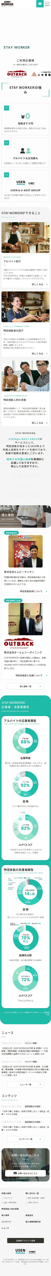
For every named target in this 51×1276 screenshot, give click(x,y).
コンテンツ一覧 (25, 1139)
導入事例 (5, 1215)
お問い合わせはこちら (27, 1173)
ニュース (5, 1228)
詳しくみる (37, 284)
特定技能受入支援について (29, 675)
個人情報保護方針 (33, 1221)
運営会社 (29, 1215)
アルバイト (8, 1198)
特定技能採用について (31, 591)
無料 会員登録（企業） (37, 1198)
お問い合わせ (40, 3)
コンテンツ (6, 1221)
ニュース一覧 (25, 1084)
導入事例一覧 (25, 686)
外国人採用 (6, 1193)
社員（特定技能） (11, 1202)
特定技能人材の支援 (10, 1208)
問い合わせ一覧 (32, 1193)
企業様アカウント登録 (25, 1240)
